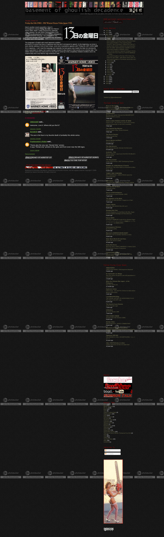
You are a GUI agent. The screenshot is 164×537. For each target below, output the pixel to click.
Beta (105, 405)
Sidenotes (107, 427)
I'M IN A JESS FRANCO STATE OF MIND (118, 121)
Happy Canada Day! (111, 136)
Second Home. (110, 142)
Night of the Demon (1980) (113, 240)
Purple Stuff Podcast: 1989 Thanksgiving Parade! (120, 161)
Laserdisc (106, 421)
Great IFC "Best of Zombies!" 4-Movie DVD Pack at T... (121, 44)
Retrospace (109, 180)
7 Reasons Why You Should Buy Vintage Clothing (120, 182)
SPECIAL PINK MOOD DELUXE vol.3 (116, 206)
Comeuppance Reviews (113, 227)
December (110, 36)
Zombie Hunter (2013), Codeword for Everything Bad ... (121, 46)
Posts (107, 450)
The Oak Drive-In (111, 146)
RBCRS (106, 424)
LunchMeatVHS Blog (112, 296)
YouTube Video (108, 439)
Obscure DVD (108, 422)
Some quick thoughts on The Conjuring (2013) (119, 42)
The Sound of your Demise (114, 304)
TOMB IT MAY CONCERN (114, 173)
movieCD (106, 442)
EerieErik (33, 132)
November (110, 37)
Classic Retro (108, 414)
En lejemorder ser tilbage (114, 273)
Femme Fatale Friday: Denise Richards (117, 130)
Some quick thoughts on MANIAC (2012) (117, 49)
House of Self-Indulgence (114, 192)
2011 (107, 78)
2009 (107, 81)
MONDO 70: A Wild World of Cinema (117, 165)
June (108, 66)
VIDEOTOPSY (110, 267)
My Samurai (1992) (111, 228)
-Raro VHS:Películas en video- (115, 343)
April (108, 69)
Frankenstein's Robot (38, 142)
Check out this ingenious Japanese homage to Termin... (121, 51)
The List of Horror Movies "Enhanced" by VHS (117, 433)
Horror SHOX (110, 218)
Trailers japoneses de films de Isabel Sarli (117, 344)
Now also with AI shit (112, 284)
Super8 (106, 428)
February (110, 72)
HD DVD (106, 418)
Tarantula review (110, 188)
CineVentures (110, 113)
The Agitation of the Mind (114, 198)
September (110, 61)
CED (105, 411)
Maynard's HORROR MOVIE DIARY (117, 233)
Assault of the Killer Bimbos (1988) (116, 317)
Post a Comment (30, 154)
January (109, 74)
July (108, 64)
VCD (105, 434)
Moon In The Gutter (112, 106)
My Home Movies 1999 (112, 311)
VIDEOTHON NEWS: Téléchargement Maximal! (119, 269)
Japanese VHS (36, 113)
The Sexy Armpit (111, 159)
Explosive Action (111, 289)
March (109, 71)
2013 (107, 34)
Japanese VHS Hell (112, 335)
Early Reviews (108, 416)
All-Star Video (110, 322)
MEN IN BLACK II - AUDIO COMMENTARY (118, 323)
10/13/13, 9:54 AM (35, 138)
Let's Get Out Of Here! (113, 186)
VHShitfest (109, 310)
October (109, 39)
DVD (105, 415)
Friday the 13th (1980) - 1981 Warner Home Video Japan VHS (48, 23)
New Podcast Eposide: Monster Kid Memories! (119, 148)
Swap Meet (107, 430)
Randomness (107, 425)
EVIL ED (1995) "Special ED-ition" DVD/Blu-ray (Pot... (121, 47)
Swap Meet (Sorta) (109, 431)
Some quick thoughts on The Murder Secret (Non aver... (122, 59)
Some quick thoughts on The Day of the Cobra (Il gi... (121, 56)
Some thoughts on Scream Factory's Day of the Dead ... (122, 41)
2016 (107, 30)
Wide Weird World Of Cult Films (116, 239)
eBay (105, 440)
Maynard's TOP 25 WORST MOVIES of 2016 (118, 234)
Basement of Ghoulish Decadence (117, 327)
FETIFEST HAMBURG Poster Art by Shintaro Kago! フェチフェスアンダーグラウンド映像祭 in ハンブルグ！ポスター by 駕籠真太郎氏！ (120, 221)
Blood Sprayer (108, 406)
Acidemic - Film (111, 152)
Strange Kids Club (112, 210)
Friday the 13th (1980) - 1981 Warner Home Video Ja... (121, 57)
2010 (107, 79)
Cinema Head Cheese (113, 252)
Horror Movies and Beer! (114, 140)
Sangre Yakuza (110, 204)
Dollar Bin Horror (111, 245)
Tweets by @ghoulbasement (112, 97)
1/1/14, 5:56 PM (34, 150)
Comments (109, 454)
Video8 (106, 437)
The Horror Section (112, 134)
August (109, 62)
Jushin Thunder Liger (112, 306)
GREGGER (34, 122)
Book (105, 409)
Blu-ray (106, 408)
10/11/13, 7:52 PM (35, 129)
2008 (107, 83)
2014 (107, 32)
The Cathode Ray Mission (114, 128)
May (108, 67)
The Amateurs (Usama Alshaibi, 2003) (116, 194)
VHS (105, 436)
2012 (107, 76)
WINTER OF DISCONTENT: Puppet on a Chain (119, 200)
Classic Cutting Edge (110, 412)
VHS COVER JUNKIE (112, 316)
